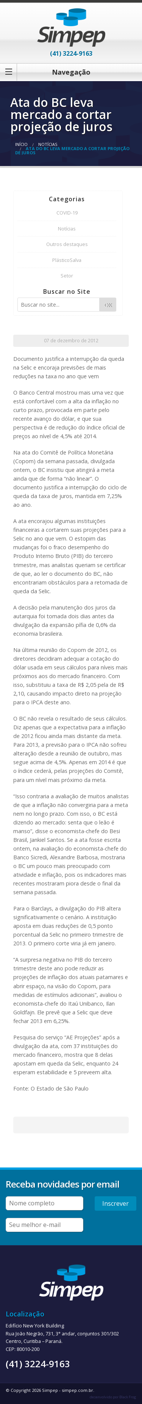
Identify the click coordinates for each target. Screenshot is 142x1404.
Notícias (47, 144)
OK (108, 305)
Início (21, 144)
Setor (67, 275)
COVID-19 (67, 212)
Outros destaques (67, 244)
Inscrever (115, 1203)
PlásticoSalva (66, 260)
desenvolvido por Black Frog (113, 1397)
